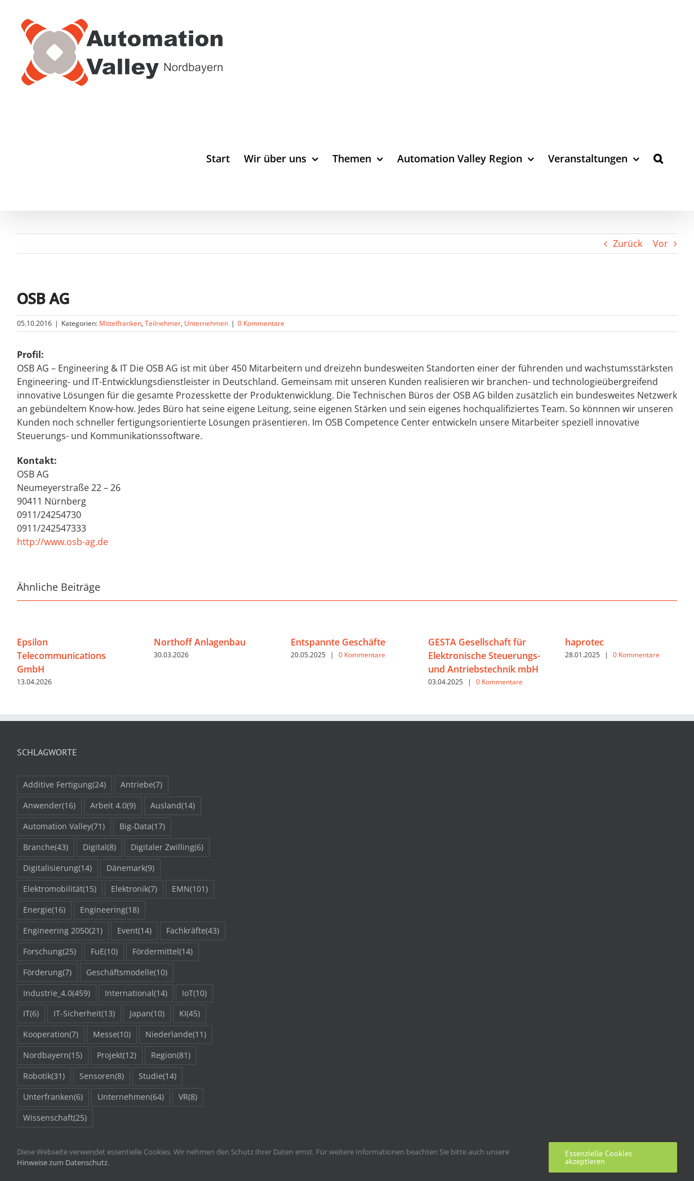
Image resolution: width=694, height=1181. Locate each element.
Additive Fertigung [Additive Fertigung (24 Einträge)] (64, 785)
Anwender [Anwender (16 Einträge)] (49, 806)
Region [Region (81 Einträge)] (170, 1055)
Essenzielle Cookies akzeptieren (598, 1157)
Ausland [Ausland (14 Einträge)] (172, 806)
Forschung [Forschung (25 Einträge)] (49, 952)
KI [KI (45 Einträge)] (189, 1014)
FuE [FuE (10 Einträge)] (104, 952)
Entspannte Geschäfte (338, 642)
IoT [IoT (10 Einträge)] (194, 993)
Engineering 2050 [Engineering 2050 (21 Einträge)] (63, 931)
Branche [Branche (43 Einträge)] (45, 847)
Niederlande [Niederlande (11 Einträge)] (175, 1034)
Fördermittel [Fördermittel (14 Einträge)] (162, 952)
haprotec (584, 642)
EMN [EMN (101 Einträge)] (190, 889)
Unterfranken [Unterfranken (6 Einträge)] (53, 1097)
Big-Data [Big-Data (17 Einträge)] (142, 826)
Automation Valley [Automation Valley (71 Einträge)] (64, 826)
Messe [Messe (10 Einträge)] (112, 1034)
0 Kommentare (261, 323)
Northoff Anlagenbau (200, 642)
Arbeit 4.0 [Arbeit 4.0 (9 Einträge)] (113, 806)
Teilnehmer (163, 323)
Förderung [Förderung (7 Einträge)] (47, 972)
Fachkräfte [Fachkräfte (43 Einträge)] (192, 931)
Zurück (627, 243)
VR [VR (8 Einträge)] (188, 1097)
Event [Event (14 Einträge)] (134, 931)
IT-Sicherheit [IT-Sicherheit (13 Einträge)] (84, 1014)
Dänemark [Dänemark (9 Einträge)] (130, 868)
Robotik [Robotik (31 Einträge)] (44, 1076)
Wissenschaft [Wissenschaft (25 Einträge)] (55, 1118)
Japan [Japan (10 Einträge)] (147, 1014)
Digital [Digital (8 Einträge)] (99, 847)
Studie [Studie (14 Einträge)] (157, 1076)
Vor (660, 243)
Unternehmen (206, 323)
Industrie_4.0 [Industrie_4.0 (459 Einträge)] (56, 993)
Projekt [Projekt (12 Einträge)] (116, 1055)
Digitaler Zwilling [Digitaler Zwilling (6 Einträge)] (167, 847)
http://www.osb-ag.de (62, 542)
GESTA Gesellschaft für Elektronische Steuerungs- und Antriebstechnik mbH (484, 655)
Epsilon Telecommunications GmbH (61, 655)
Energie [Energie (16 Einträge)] (44, 910)
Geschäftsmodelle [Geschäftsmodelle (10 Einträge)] (126, 972)
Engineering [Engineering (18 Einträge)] (109, 910)
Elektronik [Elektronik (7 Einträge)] (134, 889)
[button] (658, 158)
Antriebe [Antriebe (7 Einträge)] (141, 785)
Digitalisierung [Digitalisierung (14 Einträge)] (57, 868)
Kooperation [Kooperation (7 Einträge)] (50, 1034)
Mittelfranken (120, 323)
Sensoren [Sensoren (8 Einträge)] (101, 1076)
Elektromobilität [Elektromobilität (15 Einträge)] (59, 889)
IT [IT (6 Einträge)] (31, 1014)
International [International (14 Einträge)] (136, 993)
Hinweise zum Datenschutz (62, 1162)
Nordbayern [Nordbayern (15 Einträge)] (52, 1055)
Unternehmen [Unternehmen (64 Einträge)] (130, 1097)
